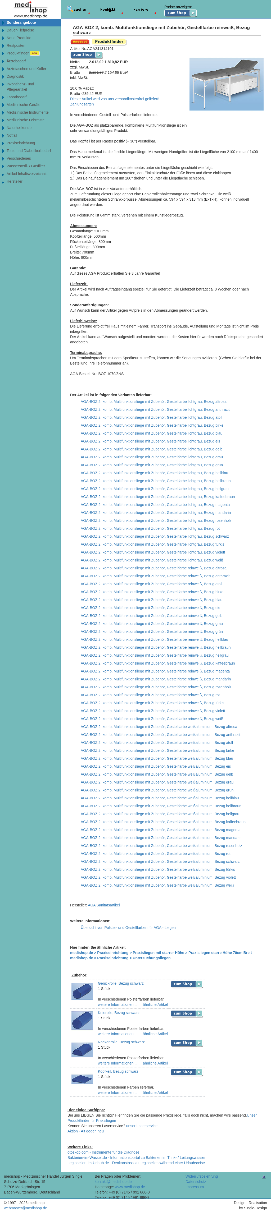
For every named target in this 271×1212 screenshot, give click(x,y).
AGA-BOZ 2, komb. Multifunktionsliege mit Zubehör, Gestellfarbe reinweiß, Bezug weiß (152, 719)
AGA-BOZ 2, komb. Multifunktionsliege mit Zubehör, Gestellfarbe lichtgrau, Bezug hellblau (154, 473)
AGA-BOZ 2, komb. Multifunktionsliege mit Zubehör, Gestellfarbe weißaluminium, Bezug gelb (157, 774)
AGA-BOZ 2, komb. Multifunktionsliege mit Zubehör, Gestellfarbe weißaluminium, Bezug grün (157, 790)
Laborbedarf (17, 97)
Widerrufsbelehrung (202, 1176)
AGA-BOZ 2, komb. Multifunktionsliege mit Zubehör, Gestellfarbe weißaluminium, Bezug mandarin (161, 838)
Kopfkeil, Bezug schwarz (118, 1071)
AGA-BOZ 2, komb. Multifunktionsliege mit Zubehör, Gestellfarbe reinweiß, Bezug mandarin (156, 679)
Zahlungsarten (82, 104)
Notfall (12, 135)
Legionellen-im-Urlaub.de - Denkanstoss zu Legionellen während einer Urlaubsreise (136, 1163)
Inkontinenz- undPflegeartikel (20, 86)
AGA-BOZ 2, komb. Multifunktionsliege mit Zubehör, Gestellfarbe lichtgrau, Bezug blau (151, 433)
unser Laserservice (141, 1126)
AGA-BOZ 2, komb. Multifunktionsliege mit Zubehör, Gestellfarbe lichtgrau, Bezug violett (153, 552)
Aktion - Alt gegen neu (85, 1131)
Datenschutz (196, 1181)
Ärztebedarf (16, 61)
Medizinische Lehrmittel (26, 120)
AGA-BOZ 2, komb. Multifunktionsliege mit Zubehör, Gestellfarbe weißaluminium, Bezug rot (156, 853)
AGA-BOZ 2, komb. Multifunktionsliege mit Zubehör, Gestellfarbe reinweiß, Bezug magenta (155, 671)
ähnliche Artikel (155, 1004)
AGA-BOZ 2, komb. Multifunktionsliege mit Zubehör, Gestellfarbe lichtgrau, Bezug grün (152, 465)
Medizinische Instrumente (28, 112)
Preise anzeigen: (180, 11)
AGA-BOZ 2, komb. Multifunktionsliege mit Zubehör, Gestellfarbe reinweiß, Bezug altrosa (154, 568)
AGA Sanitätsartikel (104, 905)
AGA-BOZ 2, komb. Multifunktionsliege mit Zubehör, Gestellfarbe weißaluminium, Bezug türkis (158, 869)
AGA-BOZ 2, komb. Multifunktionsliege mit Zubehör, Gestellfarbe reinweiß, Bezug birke (152, 592)
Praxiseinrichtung (21, 143)
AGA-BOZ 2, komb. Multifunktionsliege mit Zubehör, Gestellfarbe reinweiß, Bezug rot (150, 695)
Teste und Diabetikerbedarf (29, 151)
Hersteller (14, 181)
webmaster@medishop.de (25, 1208)
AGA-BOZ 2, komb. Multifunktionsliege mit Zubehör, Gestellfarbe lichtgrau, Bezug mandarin (156, 512)
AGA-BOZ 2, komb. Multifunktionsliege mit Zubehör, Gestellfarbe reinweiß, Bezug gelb (151, 616)
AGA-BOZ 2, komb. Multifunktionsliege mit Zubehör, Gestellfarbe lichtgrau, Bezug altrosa (154, 401)
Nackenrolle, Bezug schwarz (121, 1042)
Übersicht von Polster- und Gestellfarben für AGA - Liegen (128, 927)
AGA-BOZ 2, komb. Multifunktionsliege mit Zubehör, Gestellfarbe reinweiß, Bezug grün (152, 631)
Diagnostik (15, 76)
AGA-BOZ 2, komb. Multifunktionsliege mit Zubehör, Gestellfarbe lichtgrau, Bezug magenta (155, 505)
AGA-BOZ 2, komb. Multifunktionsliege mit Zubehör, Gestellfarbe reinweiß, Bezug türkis (152, 703)
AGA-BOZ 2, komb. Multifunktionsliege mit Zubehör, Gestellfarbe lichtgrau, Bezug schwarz (155, 536)
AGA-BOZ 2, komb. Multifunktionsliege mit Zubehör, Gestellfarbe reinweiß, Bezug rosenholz (156, 687)
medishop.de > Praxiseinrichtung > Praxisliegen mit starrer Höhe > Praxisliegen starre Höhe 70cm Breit (161, 953)
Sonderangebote (21, 22)
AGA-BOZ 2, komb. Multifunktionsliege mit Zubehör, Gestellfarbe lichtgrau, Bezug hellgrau (155, 489)
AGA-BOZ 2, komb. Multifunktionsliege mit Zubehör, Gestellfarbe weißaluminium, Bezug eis (156, 766)
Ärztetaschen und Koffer (26, 69)
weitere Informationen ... (118, 1004)
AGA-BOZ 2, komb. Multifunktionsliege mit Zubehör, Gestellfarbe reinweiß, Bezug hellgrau (155, 655)
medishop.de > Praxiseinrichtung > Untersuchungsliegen (120, 958)
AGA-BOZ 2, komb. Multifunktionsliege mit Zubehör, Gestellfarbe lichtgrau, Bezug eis (150, 441)
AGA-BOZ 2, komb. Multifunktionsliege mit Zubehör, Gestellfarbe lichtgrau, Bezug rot (150, 528)
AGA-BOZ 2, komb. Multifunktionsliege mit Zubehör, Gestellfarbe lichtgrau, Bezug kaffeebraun (158, 497)
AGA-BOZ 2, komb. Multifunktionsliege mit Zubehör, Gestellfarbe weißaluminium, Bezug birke (157, 750)
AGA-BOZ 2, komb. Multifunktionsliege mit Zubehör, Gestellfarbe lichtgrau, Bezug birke (152, 425)
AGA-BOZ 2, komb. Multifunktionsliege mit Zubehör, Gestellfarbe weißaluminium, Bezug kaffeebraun (163, 822)
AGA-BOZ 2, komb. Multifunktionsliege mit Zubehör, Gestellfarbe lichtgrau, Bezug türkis (152, 544)
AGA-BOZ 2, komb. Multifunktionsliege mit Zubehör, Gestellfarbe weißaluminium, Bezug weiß (157, 885)
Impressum (195, 1187)
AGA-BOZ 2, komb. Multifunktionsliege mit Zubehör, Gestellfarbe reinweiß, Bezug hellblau (154, 639)
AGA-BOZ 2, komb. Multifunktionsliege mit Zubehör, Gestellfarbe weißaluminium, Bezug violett (158, 877)
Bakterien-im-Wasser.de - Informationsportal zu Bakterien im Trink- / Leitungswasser (136, 1157)
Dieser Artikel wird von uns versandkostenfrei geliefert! (114, 99)
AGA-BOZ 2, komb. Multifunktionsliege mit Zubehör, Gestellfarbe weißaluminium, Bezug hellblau (160, 798)
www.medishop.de (130, 1187)
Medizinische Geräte (23, 105)
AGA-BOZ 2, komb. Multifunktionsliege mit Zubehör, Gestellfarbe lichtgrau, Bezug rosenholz (156, 520)
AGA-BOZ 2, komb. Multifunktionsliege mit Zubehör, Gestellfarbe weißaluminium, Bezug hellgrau (160, 814)
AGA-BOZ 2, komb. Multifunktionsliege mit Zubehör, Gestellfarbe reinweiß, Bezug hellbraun (156, 647)
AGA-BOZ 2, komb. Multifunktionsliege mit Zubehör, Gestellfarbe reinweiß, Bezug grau (152, 623)
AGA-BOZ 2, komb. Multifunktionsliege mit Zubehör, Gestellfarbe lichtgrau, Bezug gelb (151, 449)
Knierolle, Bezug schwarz (118, 1013)
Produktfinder (23, 53)
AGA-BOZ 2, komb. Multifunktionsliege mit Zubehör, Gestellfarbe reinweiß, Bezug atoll (151, 584)
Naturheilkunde (19, 128)
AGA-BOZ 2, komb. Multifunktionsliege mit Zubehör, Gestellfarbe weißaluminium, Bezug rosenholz (161, 846)
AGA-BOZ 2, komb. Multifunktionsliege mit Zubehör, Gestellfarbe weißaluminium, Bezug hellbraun (161, 806)
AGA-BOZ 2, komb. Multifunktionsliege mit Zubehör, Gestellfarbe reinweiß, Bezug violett (153, 711)
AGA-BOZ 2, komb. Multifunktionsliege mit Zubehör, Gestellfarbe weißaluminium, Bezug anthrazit (160, 734)
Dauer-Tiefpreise (20, 30)
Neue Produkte (19, 38)
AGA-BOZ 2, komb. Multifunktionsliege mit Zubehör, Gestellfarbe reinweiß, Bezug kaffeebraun (158, 663)
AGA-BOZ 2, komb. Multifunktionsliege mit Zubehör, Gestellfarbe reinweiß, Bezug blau (151, 600)
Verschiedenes (19, 158)
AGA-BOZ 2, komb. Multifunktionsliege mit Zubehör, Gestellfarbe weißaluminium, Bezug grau (157, 782)
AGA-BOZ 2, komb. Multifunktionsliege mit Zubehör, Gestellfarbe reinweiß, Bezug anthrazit (155, 576)
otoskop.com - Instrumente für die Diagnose (103, 1152)
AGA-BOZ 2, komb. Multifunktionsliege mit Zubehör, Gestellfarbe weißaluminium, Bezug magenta (161, 830)
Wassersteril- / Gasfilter (26, 166)
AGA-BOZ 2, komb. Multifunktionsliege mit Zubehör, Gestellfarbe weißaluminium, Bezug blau (157, 758)
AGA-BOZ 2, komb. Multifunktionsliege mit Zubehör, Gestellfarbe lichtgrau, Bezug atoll (151, 417)
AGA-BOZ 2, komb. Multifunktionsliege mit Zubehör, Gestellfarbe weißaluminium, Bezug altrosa (159, 727)
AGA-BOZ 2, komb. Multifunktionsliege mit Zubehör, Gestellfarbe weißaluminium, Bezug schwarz (160, 861)
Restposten (16, 45)
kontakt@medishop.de (113, 1181)
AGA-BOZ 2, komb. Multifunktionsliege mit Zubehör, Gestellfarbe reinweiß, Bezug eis (150, 608)
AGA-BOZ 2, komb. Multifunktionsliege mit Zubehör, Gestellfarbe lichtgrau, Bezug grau (152, 457)
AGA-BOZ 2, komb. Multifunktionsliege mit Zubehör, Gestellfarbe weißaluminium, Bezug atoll (157, 742)
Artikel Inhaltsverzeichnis (27, 174)
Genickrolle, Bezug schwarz (121, 983)
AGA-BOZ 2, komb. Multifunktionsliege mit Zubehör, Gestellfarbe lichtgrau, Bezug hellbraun (156, 481)
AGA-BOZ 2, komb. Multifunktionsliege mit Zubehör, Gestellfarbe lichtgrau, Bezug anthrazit (155, 409)
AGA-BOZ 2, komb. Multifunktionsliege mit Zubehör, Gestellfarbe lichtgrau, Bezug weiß (152, 560)
